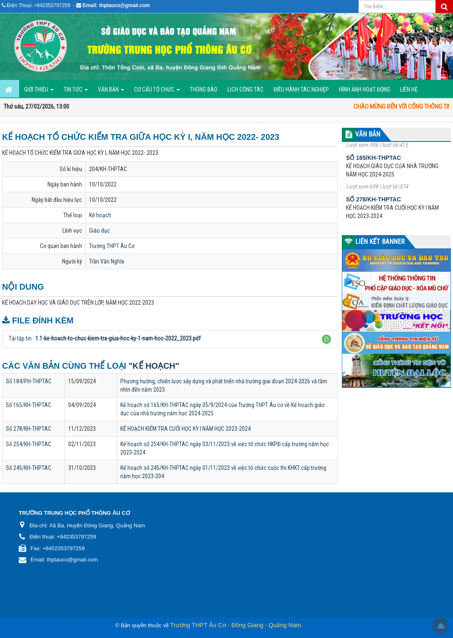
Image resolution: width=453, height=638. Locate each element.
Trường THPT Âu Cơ (111, 246)
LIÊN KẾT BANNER (380, 242)
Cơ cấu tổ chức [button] (157, 91)
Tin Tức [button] (76, 91)
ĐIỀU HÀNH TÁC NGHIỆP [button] (301, 89)
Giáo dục (99, 230)
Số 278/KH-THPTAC (28, 428)
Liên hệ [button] (409, 89)
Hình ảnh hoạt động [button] (364, 89)
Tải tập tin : (105, 338)
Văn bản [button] (111, 91)
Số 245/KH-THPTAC (28, 467)
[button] (326, 339)
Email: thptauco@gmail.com (116, 5)
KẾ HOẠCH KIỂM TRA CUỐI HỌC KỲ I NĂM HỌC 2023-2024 (185, 428)
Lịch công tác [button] (245, 89)
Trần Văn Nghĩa (106, 261)
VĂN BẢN (367, 134)
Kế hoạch (100, 215)
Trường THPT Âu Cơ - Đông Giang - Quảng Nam (235, 625)
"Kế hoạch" (154, 365)
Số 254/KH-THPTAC (28, 444)
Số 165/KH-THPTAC (28, 405)
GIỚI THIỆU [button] (39, 91)
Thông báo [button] (203, 89)
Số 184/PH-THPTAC (29, 381)
